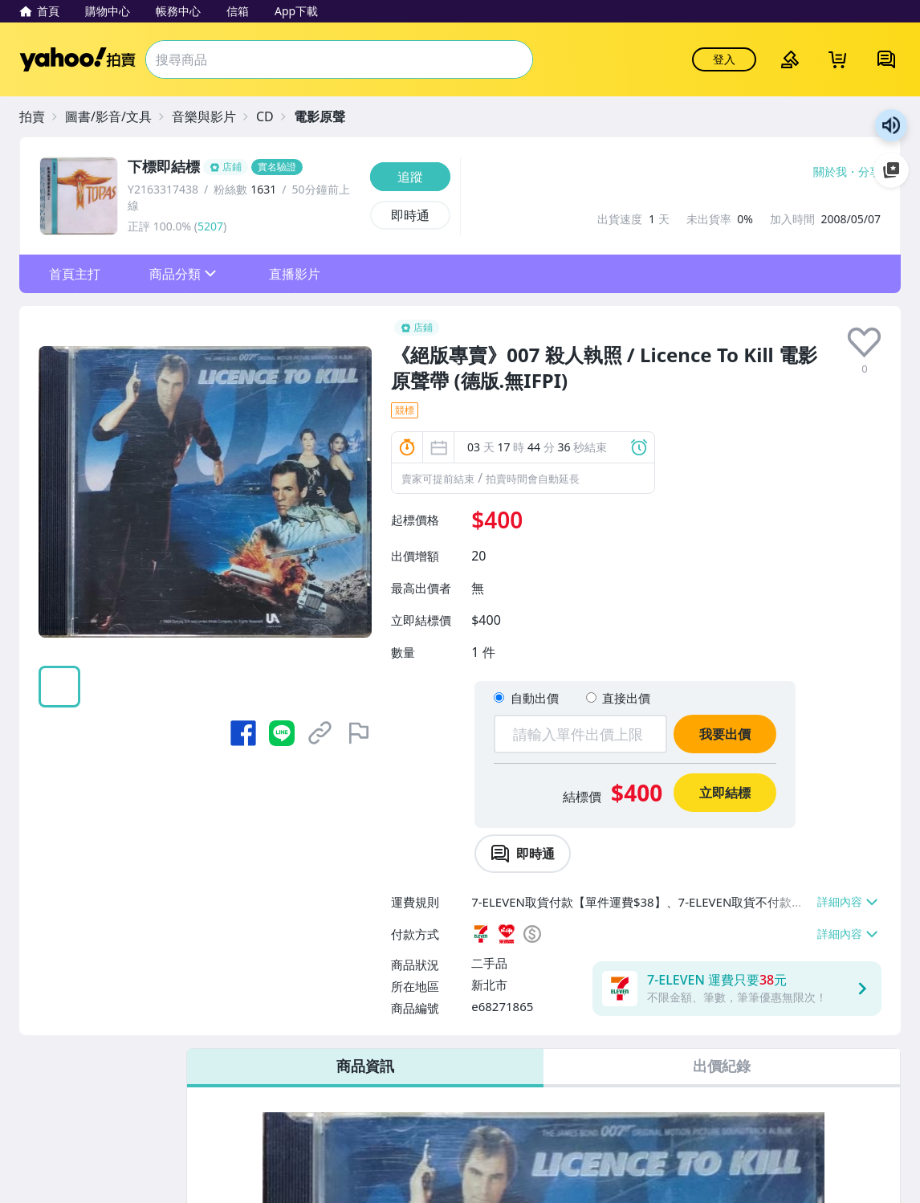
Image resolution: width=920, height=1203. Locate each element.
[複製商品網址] (320, 733)
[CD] (273, 116)
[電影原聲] (327, 116)
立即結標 (725, 792)
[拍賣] (40, 116)
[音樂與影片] (212, 116)
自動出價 (535, 698)
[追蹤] (410, 176)
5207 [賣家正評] (210, 226)
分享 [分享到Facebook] (869, 171)
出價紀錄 (722, 1065)
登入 (724, 59)
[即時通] (410, 215)
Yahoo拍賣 (77, 59)
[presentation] (864, 342)
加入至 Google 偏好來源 (891, 170)
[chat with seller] (522, 853)
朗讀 (891, 125)
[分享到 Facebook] (243, 733)
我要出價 (725, 734)
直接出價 (626, 698)
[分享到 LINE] (282, 733)
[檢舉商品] (359, 733)
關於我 (830, 171)
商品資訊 (365, 1065)
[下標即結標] (244, 167)
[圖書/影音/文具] (116, 116)
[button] (74, 274)
